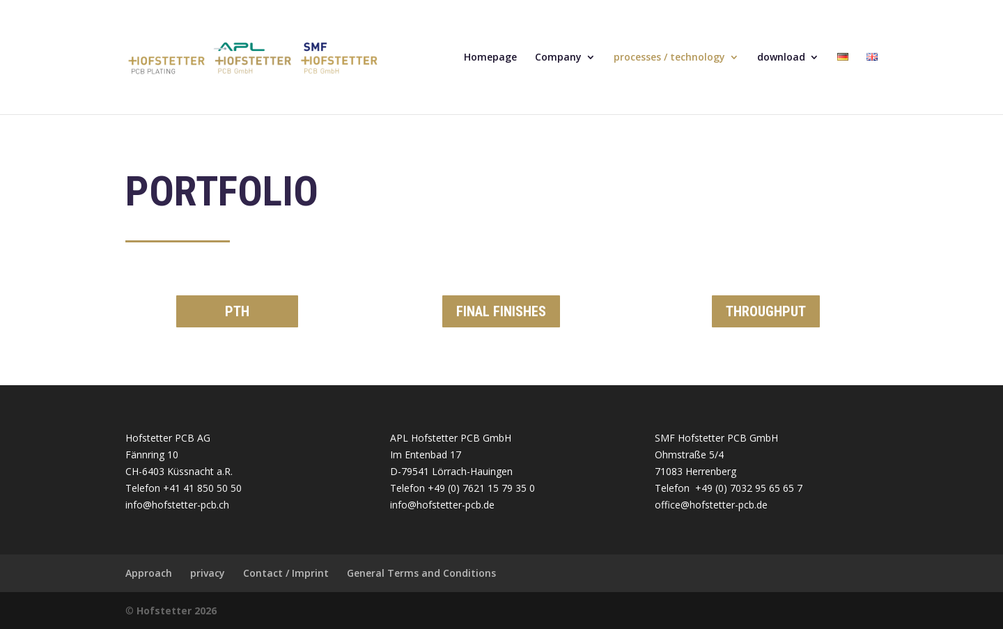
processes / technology (669, 57)
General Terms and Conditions (421, 573)
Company (558, 57)
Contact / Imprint (286, 573)
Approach (148, 573)
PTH (237, 311)
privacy (207, 573)
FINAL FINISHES (501, 311)
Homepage (490, 57)
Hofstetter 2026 (177, 610)
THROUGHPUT (766, 311)
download (781, 57)
